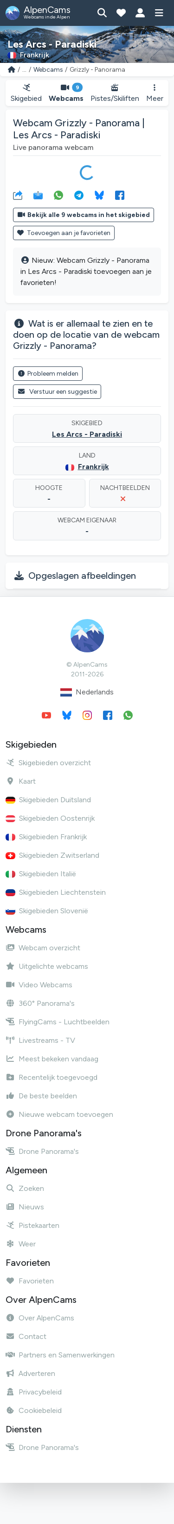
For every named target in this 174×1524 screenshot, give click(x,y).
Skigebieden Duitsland (48, 799)
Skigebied (26, 93)
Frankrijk (93, 466)
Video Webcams (39, 984)
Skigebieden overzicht (48, 762)
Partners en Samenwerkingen (60, 1355)
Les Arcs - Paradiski (87, 434)
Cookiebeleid (34, 1410)
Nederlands (87, 692)
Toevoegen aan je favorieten (63, 233)
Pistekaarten (32, 1225)
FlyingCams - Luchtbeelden (58, 1021)
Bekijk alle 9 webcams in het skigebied (83, 215)
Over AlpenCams (40, 1317)
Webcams (48, 70)
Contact (26, 1336)
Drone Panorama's (42, 1151)
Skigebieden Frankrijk (46, 836)
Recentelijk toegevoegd (51, 1077)
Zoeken (25, 1188)
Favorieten (30, 1280)
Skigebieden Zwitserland (52, 855)
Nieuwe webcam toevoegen (59, 1114)
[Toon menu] (158, 13)
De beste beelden (41, 1095)
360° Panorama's (40, 1003)
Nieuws (25, 1206)
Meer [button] (154, 93)
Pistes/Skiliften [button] (115, 93)
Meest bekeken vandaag (52, 1058)
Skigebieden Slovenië (47, 910)
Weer (21, 1243)
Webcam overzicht (43, 947)
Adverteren (30, 1373)
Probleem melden (47, 374)
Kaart (21, 781)
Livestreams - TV (40, 1040)
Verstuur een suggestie (57, 392)
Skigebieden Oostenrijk (50, 818)
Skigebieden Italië (41, 873)
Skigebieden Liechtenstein (56, 892)
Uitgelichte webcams (47, 966)
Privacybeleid (34, 1392)
